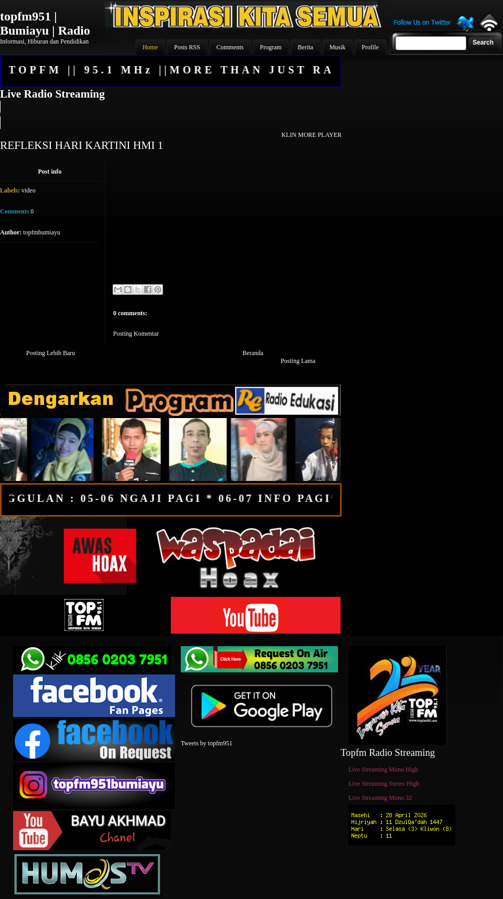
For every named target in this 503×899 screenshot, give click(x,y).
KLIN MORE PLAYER (311, 134)
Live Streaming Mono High (383, 769)
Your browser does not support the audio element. (170, 115)
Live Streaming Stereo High (383, 783)
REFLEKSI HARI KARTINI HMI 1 (81, 145)
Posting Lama (298, 361)
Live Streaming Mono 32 (380, 797)
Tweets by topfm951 (206, 743)
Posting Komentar (136, 333)
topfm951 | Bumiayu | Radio (45, 23)
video (28, 190)
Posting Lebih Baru (50, 353)
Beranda (253, 353)
